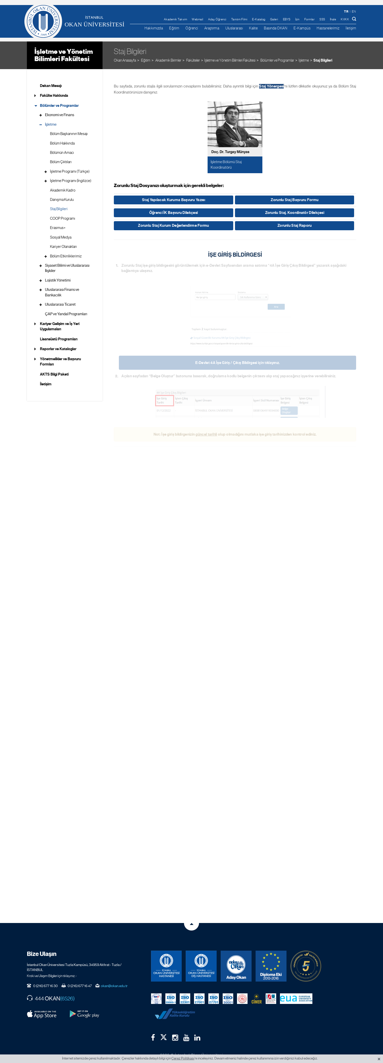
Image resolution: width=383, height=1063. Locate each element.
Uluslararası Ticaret (60, 304)
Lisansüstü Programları (58, 339)
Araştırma (211, 28)
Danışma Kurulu (62, 199)
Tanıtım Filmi (239, 19)
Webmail (197, 19)
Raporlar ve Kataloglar (58, 349)
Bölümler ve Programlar (59, 105)
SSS (322, 19)
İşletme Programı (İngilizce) (70, 180)
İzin (297, 19)
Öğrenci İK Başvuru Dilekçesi (173, 212)
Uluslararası (234, 28)
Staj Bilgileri (322, 60)
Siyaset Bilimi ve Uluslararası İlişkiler (67, 268)
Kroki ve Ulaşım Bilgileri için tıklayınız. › (52, 971)
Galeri (274, 19)
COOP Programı (62, 218)
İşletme (304, 60)
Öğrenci (191, 28)
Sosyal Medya (60, 237)
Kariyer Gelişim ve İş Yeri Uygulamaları (59, 326)
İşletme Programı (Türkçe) (69, 171)
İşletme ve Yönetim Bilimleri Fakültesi (63, 55)
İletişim (351, 28)
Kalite (253, 28)
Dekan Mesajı (51, 85)
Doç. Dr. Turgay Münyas (230, 152)
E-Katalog (258, 19)
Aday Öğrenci (217, 19)
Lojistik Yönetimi (58, 280)
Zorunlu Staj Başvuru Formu (294, 200)
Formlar (309, 19)
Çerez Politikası (182, 1058)
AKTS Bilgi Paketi (54, 374)
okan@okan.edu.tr (114, 982)
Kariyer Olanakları (63, 246)
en (354, 11)
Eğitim (174, 28)
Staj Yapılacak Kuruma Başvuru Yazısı (173, 200)
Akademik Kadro (62, 190)
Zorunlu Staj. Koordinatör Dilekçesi (294, 212)
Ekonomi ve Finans (59, 115)
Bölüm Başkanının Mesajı (69, 133)
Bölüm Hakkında (62, 143)
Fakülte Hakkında (54, 95)
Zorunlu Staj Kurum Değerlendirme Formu (173, 225)
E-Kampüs (302, 28)
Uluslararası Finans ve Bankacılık (62, 292)
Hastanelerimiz (328, 28)
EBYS (287, 19)
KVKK (345, 19)
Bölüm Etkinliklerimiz (66, 256)
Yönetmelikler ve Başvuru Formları (60, 361)
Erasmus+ (58, 227)
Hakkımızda (154, 28)
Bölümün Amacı (62, 152)
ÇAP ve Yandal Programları (66, 314)
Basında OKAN (275, 28)
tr (346, 11)
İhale (333, 19)
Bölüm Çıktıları (61, 162)
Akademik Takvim (175, 19)
